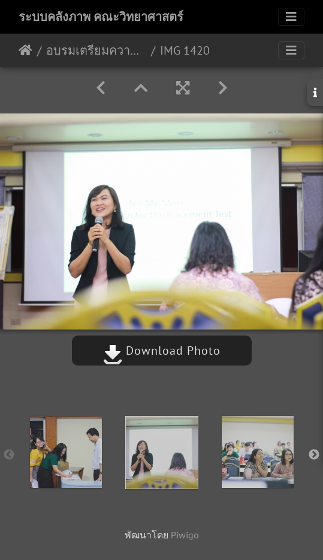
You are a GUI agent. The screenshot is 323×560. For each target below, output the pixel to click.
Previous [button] (9, 455)
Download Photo (162, 350)
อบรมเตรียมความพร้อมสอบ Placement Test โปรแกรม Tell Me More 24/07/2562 (96, 50)
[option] (66, 452)
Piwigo (185, 535)
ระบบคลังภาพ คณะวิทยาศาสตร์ (101, 17)
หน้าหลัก (25, 50)
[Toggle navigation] (291, 17)
